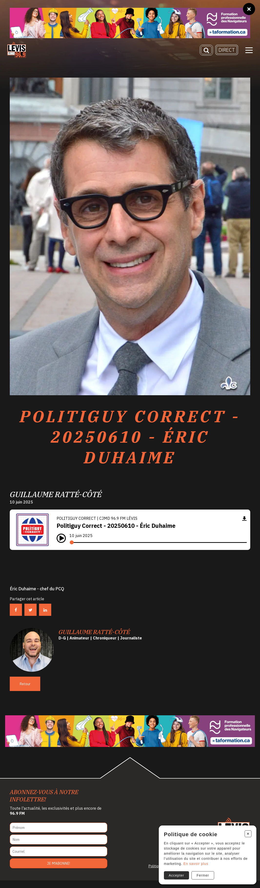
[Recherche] (206, 51)
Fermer (201, 874)
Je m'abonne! (58, 871)
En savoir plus (194, 862)
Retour (25, 691)
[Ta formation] (130, 23)
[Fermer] (249, 9)
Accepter (175, 874)
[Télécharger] (244, 526)
